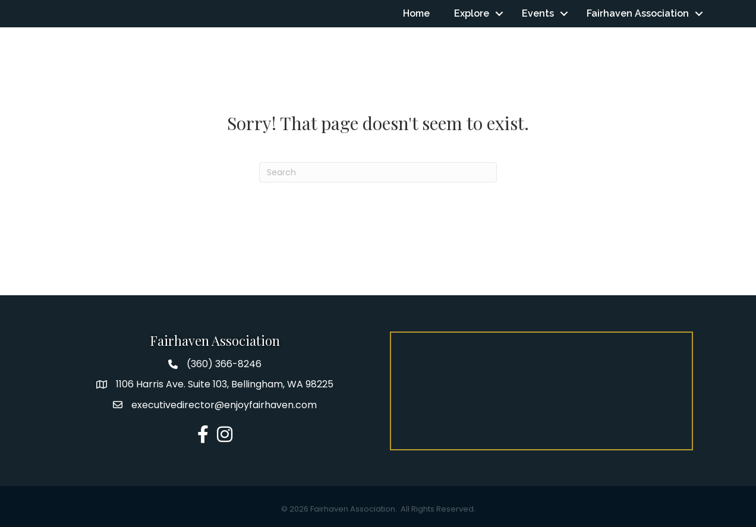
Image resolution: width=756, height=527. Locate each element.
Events (538, 13)
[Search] (378, 172)
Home (416, 13)
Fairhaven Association (638, 13)
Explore (471, 13)
